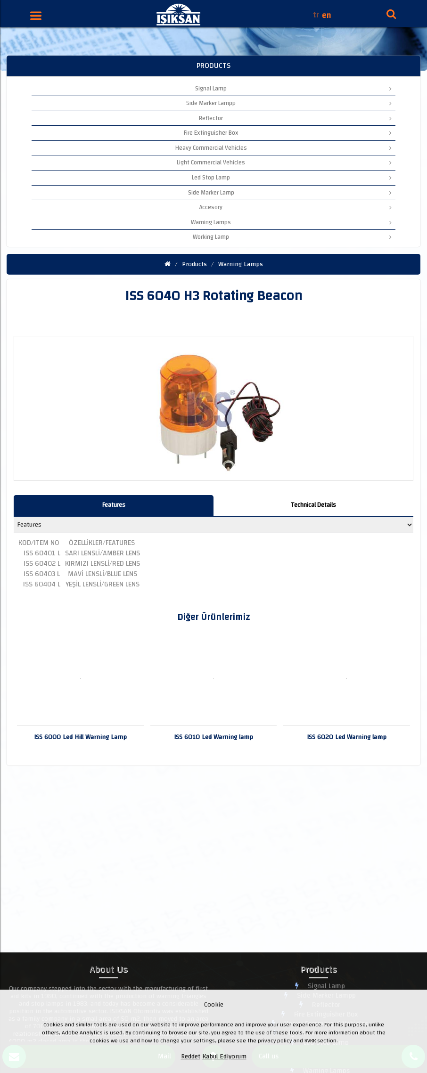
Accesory (295, 207)
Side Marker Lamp (290, 192)
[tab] (114, 505)
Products (194, 264)
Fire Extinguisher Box (288, 132)
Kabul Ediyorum (224, 1056)
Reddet (190, 1056)
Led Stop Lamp (292, 177)
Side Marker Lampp (289, 103)
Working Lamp (292, 237)
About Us (109, 971)
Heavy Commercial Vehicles (283, 148)
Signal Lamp (293, 88)
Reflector (295, 118)
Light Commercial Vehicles (284, 162)
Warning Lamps (291, 222)
